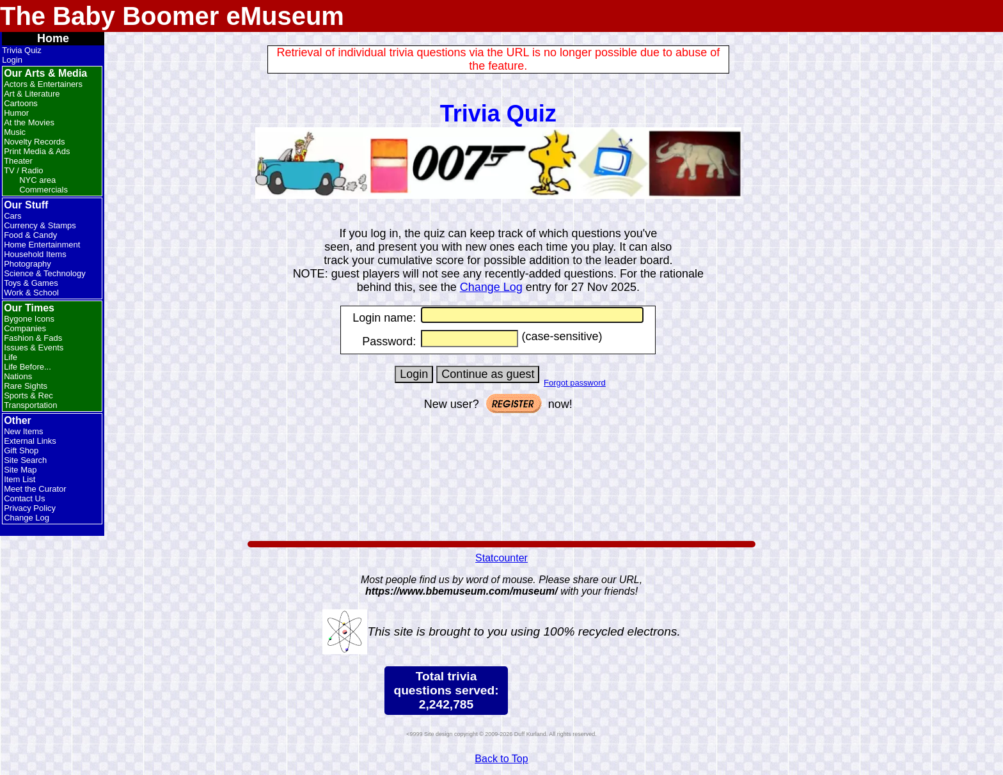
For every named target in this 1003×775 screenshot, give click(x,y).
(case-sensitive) (560, 336)
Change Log (26, 517)
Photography (27, 264)
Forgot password (575, 383)
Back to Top (501, 758)
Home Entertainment (42, 244)
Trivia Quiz (22, 50)
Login (12, 60)
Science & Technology (45, 273)
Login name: (384, 317)
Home (53, 38)
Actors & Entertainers (43, 84)
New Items (23, 431)
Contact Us (24, 498)
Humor (16, 113)
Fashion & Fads (33, 338)
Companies (25, 328)
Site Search (25, 460)
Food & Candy (30, 235)
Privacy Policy (30, 508)
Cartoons (21, 103)
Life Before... (27, 367)
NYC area (37, 180)
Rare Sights (25, 386)
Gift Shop (21, 450)
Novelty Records (34, 141)
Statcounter (501, 557)
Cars (12, 216)
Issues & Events (33, 347)
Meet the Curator (35, 489)
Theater (18, 161)
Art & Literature (31, 93)
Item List (19, 479)
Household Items (35, 254)
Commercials (43, 189)
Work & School (31, 292)
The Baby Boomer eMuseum (172, 16)
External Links (30, 441)
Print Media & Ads (37, 151)
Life (10, 357)
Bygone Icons (29, 319)
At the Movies (29, 122)
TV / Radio (23, 170)
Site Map (20, 469)
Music (15, 132)
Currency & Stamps (40, 225)
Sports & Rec (28, 395)
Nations (18, 376)
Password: (389, 341)
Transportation (30, 405)
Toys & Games (31, 283)
